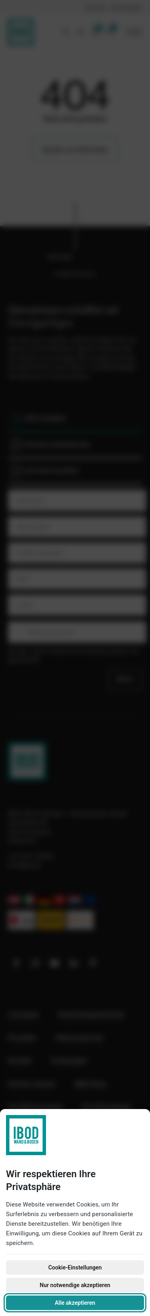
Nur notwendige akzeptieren (75, 1285)
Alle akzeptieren (75, 1303)
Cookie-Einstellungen (75, 1267)
